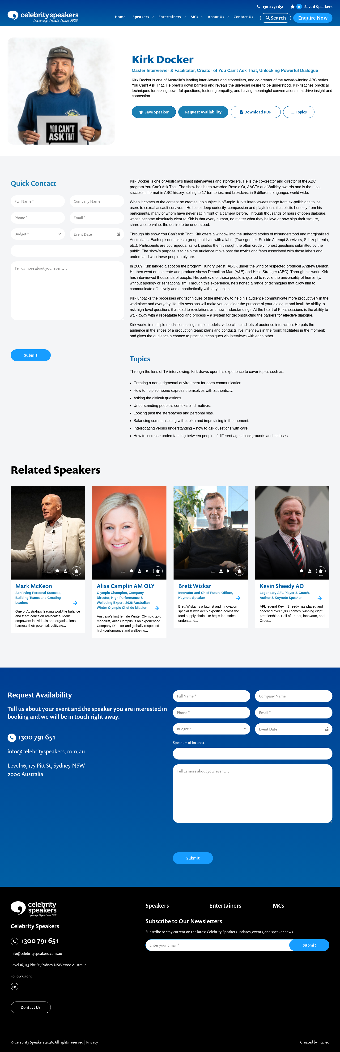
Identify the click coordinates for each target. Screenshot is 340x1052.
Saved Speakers (314, 6)
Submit (30, 355)
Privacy (92, 1042)
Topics (299, 112)
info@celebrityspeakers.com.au (46, 751)
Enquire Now (312, 18)
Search (275, 18)
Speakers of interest (188, 742)
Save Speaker (156, 112)
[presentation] (46, 335)
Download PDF (255, 112)
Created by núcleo (314, 1042)
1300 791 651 (273, 6)
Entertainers (225, 905)
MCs (278, 905)
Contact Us (30, 1007)
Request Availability (203, 112)
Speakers (157, 905)
